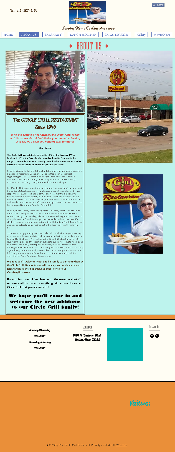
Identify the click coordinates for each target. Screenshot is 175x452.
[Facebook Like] (149, 9)
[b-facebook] (152, 336)
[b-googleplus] (157, 336)
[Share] (158, 5)
